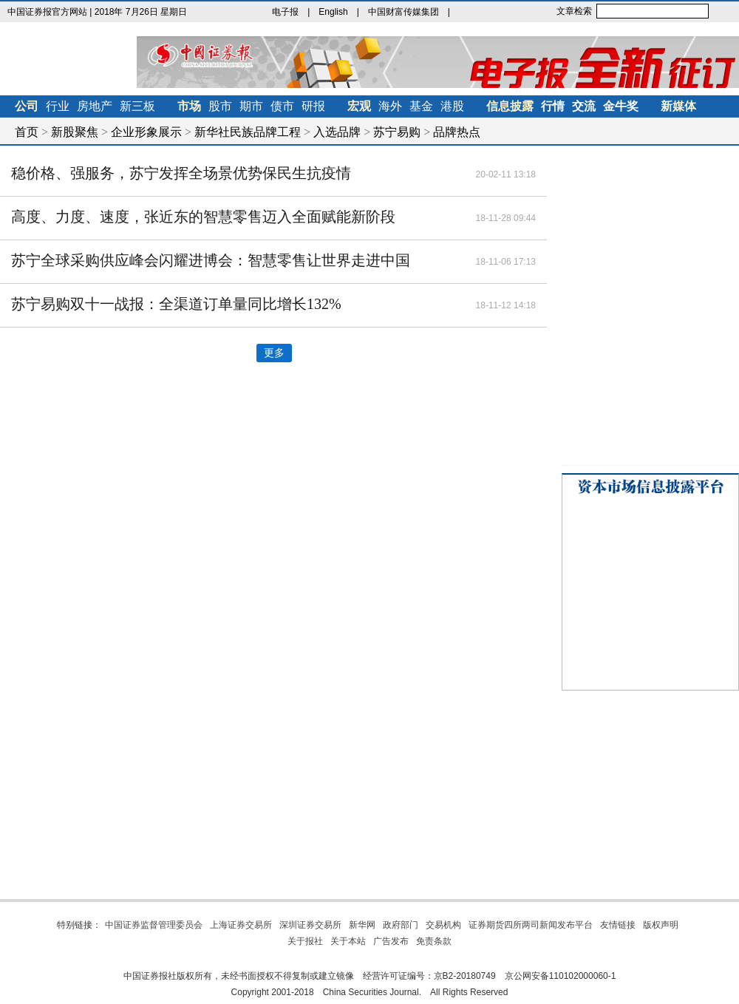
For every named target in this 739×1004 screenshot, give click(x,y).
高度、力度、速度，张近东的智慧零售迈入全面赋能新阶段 (203, 216)
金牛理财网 (491, 11)
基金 (421, 106)
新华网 (362, 925)
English (333, 12)
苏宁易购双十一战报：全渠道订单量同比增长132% (176, 304)
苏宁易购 (396, 132)
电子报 (285, 12)
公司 (26, 106)
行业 (57, 106)
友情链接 (618, 925)
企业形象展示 (146, 132)
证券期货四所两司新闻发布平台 (531, 925)
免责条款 (434, 941)
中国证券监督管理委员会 (153, 925)
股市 (220, 106)
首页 (26, 132)
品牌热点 (456, 132)
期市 (251, 106)
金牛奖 (620, 106)
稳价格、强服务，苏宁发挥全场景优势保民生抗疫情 (181, 173)
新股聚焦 (74, 132)
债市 (282, 106)
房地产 (94, 106)
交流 (584, 106)
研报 (313, 106)
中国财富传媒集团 (403, 12)
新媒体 (678, 106)
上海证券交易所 (241, 925)
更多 (274, 353)
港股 (452, 106)
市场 (189, 106)
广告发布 (391, 941)
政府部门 (400, 925)
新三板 (137, 106)
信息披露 (510, 106)
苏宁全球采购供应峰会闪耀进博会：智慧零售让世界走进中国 (210, 260)
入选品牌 (337, 132)
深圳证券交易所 (310, 925)
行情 (553, 106)
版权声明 (660, 925)
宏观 (359, 106)
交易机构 (443, 925)
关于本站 (348, 941)
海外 (390, 106)
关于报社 (305, 941)
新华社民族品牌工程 (247, 132)
